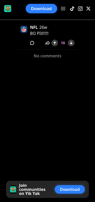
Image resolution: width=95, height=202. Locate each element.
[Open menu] (63, 8)
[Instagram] (80, 8)
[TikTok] (72, 8)
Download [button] (41, 8)
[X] (88, 8)
